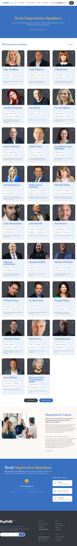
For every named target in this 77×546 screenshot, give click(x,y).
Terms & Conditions (59, 536)
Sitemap (57, 527)
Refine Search (46, 400)
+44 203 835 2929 (63, 490)
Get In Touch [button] (71, 3)
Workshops (41, 525)
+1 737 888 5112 (63, 491)
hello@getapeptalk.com (23, 492)
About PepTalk (58, 523)
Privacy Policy (58, 538)
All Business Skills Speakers (37, 29)
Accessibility (58, 540)
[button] (21, 3)
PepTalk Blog (58, 529)
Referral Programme (60, 525)
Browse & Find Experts (43, 523)
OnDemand (41, 527)
